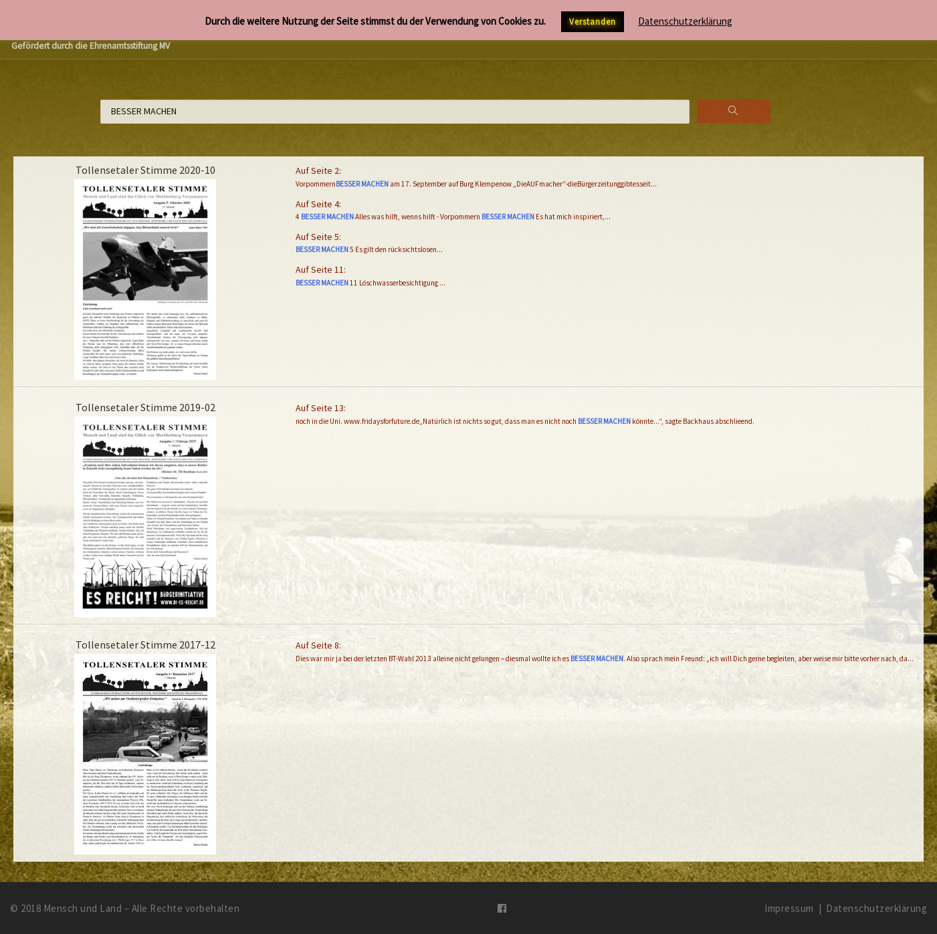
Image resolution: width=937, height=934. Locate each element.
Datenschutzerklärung (876, 908)
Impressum (789, 908)
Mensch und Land (82, 908)
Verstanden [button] (592, 21)
